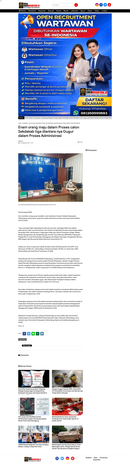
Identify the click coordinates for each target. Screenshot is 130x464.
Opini (90, 11)
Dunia (58, 11)
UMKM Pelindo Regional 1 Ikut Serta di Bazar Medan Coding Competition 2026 (33, 446)
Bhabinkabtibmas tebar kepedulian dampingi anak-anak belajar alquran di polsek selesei (65, 419)
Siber (96, 458)
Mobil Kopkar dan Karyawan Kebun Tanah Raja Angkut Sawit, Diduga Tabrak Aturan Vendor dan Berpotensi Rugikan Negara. (66, 447)
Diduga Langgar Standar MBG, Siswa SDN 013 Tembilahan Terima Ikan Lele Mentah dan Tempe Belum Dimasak (67, 391)
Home (22, 11)
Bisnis (66, 11)
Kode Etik (96, 460)
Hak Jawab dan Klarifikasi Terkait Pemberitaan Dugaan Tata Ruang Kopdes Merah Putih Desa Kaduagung (32, 419)
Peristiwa (32, 11)
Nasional (41, 11)
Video (97, 11)
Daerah (51, 11)
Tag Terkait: (22, 339)
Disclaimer (104, 458)
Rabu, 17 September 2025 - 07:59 (25, 143)
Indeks (104, 11)
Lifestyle (74, 11)
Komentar (80, 142)
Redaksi (89, 458)
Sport (83, 11)
